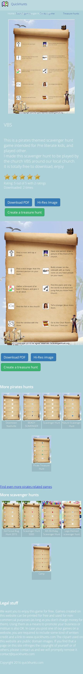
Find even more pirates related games (26, 487)
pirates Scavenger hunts (30, 13)
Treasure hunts (71, 13)
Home (11, 13)
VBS (49, 13)
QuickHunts (19, 4)
